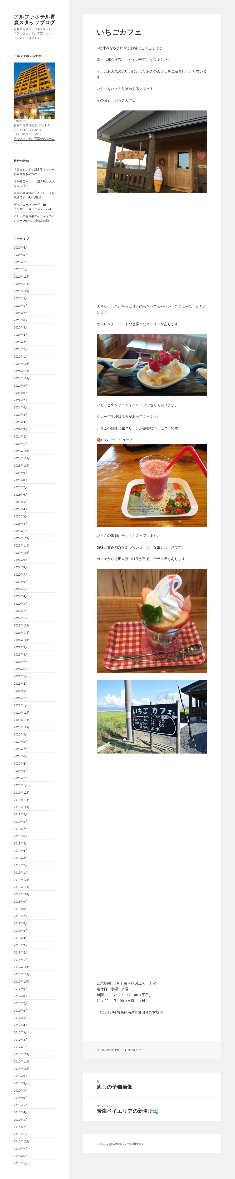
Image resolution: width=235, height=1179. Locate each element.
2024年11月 (22, 371)
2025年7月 (21, 313)
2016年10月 (22, 1069)
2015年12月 (22, 1141)
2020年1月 (21, 785)
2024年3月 (21, 429)
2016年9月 (21, 1076)
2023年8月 (21, 480)
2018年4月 (21, 938)
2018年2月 (21, 952)
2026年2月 (21, 262)
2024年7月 (21, 400)
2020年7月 (21, 749)
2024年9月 (21, 385)
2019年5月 (21, 843)
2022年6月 (21, 582)
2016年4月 (21, 1112)
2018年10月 (22, 894)
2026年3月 (21, 255)
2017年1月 (21, 1047)
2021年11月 (22, 633)
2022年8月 (21, 567)
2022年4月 (21, 596)
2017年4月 (21, 1025)
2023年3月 (21, 516)
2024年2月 (21, 436)
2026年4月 (21, 247)
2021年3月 (21, 691)
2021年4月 (21, 683)
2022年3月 (21, 603)
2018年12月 (22, 880)
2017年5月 (21, 1018)
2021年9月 (21, 647)
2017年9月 (21, 989)
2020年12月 (22, 713)
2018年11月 (22, 887)
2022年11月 (22, 545)
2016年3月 (21, 1119)
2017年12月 (22, 967)
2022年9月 (21, 560)
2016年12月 (22, 1054)
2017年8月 (21, 996)
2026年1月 (21, 269)
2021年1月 (21, 705)
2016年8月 (21, 1083)
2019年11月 (22, 800)
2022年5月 (21, 589)
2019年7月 (21, 829)
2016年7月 (21, 1090)
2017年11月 (22, 974)
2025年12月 (22, 276)
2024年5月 (21, 415)
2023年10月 (22, 465)
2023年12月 (22, 451)
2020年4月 (21, 763)
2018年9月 (21, 901)
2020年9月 (21, 734)
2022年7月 (21, 574)
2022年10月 (22, 553)
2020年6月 (21, 756)
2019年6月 (21, 836)
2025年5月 (21, 327)
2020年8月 (21, 742)
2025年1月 (21, 356)
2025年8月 (21, 306)
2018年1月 (21, 960)
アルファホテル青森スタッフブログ (34, 19)
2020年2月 (21, 778)
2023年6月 (21, 494)
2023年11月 (22, 458)
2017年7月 (21, 1003)
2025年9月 (21, 298)
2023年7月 (21, 487)
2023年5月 (21, 502)
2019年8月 (21, 822)
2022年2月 (21, 611)
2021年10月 (22, 640)
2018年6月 (21, 923)
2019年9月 (21, 814)
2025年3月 (21, 342)
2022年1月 (21, 618)
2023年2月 (21, 524)
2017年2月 (21, 1040)
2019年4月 (21, 851)
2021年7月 (21, 662)
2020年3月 (21, 771)
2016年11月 (22, 1061)
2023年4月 (21, 509)
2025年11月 (22, 284)
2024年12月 (22, 364)
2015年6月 (21, 1156)
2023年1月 (21, 531)
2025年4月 (21, 335)
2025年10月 (22, 291)
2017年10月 (22, 981)
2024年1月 (21, 444)
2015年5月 (21, 1163)
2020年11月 (22, 720)
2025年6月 (21, 320)
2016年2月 (21, 1127)
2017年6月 (21, 1010)
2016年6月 (21, 1098)
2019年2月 (21, 865)
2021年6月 (21, 669)
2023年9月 (21, 473)
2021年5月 (21, 676)
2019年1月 (21, 872)
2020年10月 (22, 727)
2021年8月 (21, 654)
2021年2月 (21, 698)
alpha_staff (135, 1050)
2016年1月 (21, 1134)
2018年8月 (21, 909)
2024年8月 (21, 393)
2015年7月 (21, 1149)
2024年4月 (21, 422)
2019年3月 (21, 858)
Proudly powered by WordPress (120, 1144)
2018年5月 (21, 931)
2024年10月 (22, 378)
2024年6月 (21, 407)
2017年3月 (21, 1032)
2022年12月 (22, 538)
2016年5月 (21, 1105)
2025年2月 (21, 349)
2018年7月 (21, 916)
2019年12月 (22, 792)
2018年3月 (21, 945)
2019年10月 (22, 807)
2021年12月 (22, 625)
